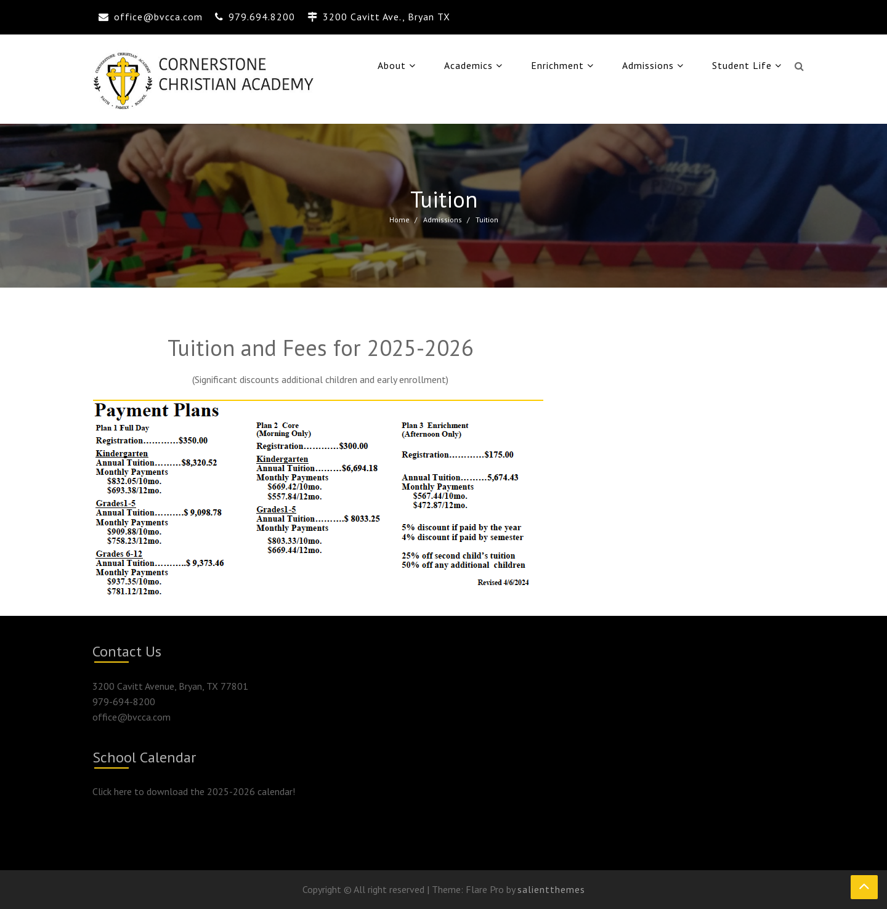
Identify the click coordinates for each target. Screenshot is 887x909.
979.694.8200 (262, 16)
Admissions (648, 65)
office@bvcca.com (158, 16)
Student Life (742, 65)
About (392, 65)
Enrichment (557, 65)
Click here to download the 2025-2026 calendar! (193, 791)
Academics (468, 65)
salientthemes (551, 889)
